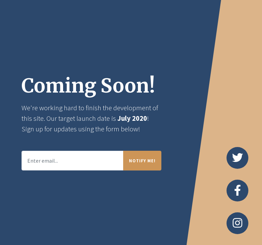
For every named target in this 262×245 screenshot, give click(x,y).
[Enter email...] (72, 160)
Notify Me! (142, 160)
